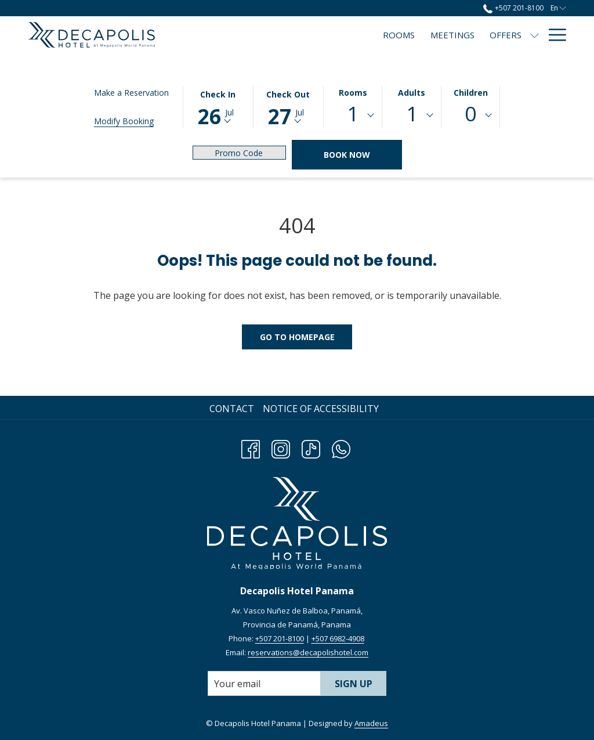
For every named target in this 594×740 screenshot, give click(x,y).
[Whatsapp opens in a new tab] (341, 447)
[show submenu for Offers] (427, 34)
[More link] (553, 34)
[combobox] (353, 115)
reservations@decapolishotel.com (308, 652)
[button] (218, 106)
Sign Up (353, 683)
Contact (231, 408)
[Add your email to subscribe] (264, 683)
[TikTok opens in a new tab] (311, 447)
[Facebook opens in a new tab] (250, 447)
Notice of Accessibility (321, 408)
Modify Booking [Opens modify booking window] (124, 121)
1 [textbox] (352, 113)
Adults (411, 92)
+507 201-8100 (279, 638)
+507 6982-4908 (338, 638)
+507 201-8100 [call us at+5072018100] (513, 8)
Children (471, 92)
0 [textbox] (470, 113)
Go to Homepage (297, 336)
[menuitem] (291, 34)
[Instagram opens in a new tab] (280, 447)
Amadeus (371, 723)
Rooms (353, 92)
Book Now (347, 154)
